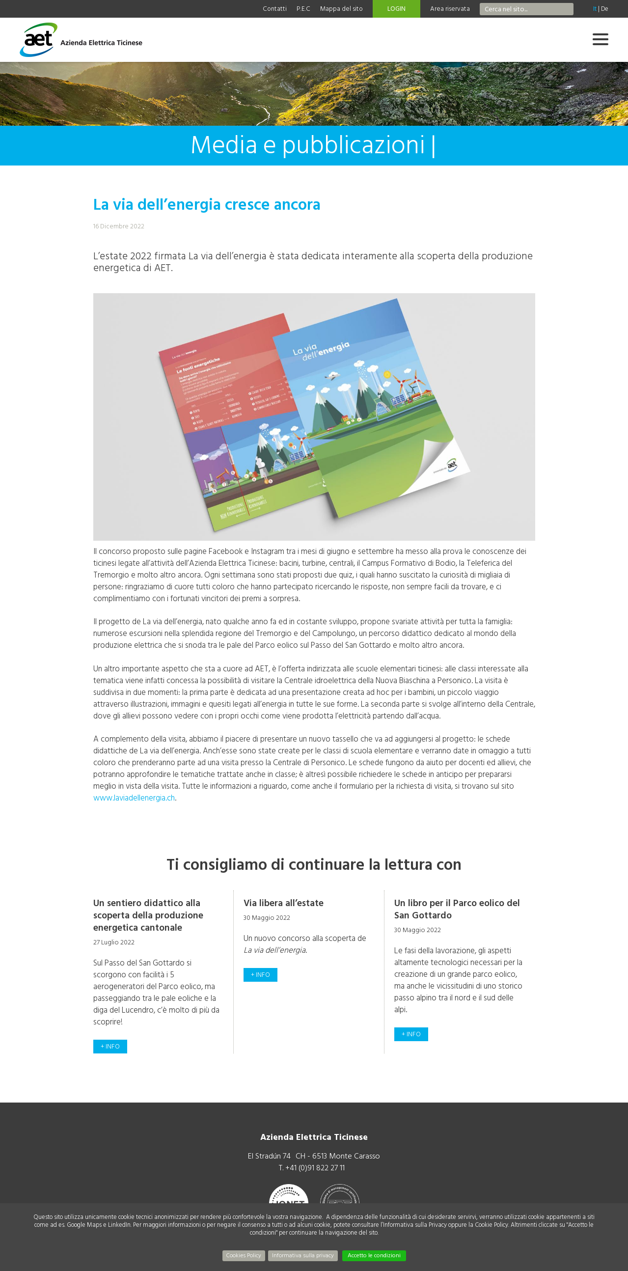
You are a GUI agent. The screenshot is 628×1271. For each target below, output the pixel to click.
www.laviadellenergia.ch (134, 797)
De (604, 9)
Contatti (275, 8)
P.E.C (303, 8)
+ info (110, 1046)
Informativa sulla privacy (303, 1255)
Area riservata (450, 8)
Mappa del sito (341, 8)
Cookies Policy (243, 1255)
